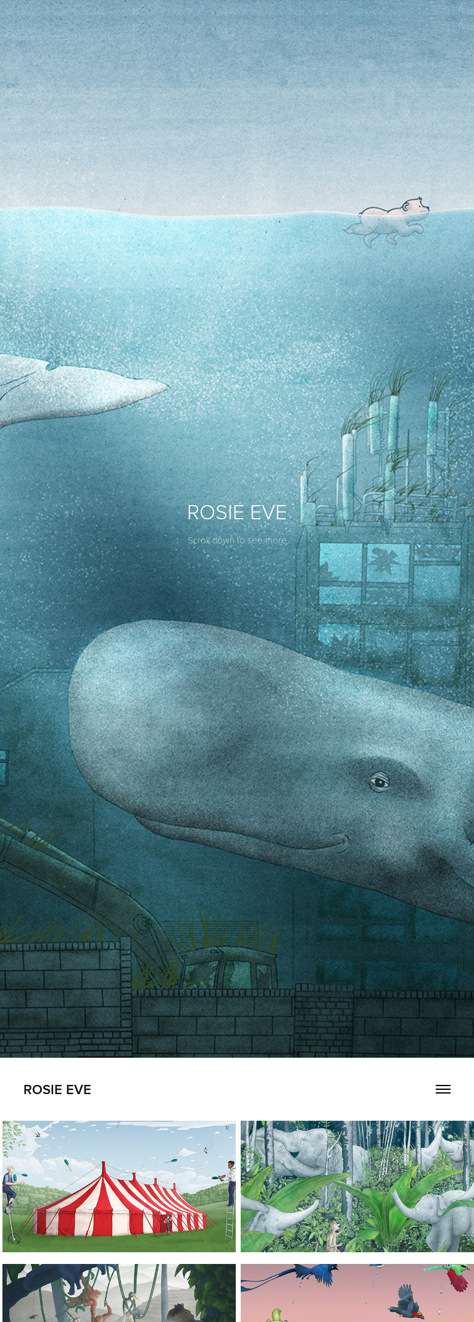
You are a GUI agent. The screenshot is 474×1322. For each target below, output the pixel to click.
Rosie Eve (57, 1089)
